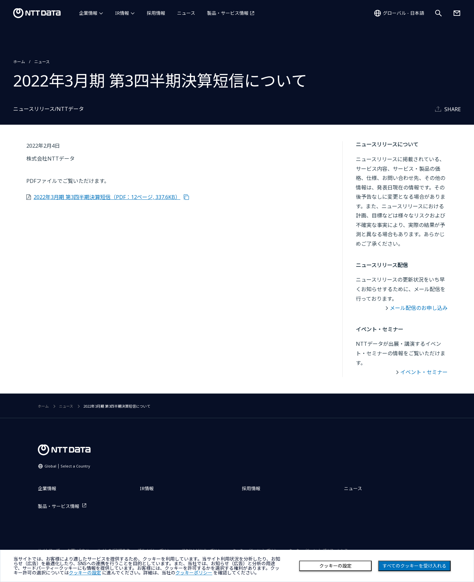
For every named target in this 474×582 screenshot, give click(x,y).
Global (67, 466)
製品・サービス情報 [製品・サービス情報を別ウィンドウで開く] (228, 13)
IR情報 (122, 13)
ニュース (186, 13)
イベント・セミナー (424, 372)
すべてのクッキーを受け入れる (414, 566)
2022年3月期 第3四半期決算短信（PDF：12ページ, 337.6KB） (107, 197)
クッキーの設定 (335, 566)
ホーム (19, 61)
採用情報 (156, 13)
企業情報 (88, 13)
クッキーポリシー (193, 572)
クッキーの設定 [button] (85, 572)
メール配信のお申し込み (419, 308)
